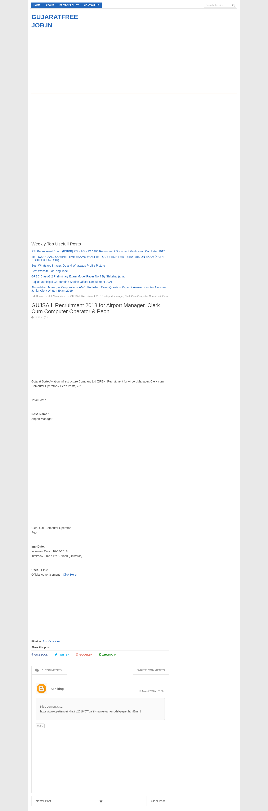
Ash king (57, 688)
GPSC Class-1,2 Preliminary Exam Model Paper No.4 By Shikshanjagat (78, 276)
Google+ (84, 654)
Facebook (39, 654)
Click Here (70, 574)
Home (37, 5)
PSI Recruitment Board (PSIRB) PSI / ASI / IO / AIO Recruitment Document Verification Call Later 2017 (98, 251)
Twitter (62, 654)
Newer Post (43, 801)
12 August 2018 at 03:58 (151, 691)
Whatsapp (107, 654)
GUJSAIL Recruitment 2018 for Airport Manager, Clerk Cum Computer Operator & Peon (117, 296)
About (50, 5)
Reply (40, 725)
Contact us (91, 5)
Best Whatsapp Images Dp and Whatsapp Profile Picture (68, 265)
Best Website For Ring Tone (49, 271)
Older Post (158, 801)
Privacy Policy (69, 5)
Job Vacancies (51, 641)
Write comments (151, 670)
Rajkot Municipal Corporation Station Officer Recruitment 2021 (71, 282)
